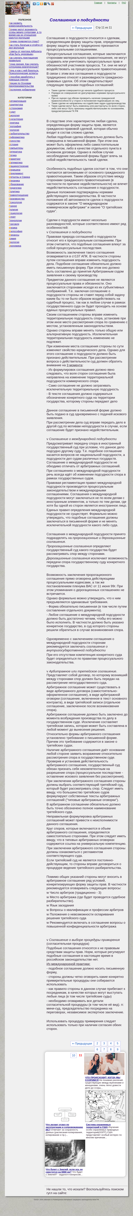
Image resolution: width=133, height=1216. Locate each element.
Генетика (14, 122)
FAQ (124, 3)
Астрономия (16, 108)
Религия (13, 209)
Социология (15, 213)
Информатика (16, 137)
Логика (13, 155)
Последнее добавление (22, 89)
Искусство (14, 140)
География (15, 126)
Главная (98, 3)
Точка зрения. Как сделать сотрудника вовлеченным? (24, 65)
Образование (16, 184)
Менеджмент (16, 173)
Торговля (14, 224)
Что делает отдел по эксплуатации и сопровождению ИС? (64, 1127)
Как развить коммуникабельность (21, 24)
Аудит (12, 111)
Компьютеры (16, 148)
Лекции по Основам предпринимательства (21, 84)
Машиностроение (19, 166)
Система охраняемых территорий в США (98, 1125)
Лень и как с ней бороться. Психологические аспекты (24, 72)
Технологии (15, 220)
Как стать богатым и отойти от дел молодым (26, 46)
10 (73, 1055)
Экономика (15, 245)
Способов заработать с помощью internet (22, 78)
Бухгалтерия (16, 119)
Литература (15, 151)
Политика (14, 191)
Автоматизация (17, 101)
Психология (15, 202)
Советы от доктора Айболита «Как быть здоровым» (25, 52)
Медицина (14, 169)
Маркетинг (15, 159)
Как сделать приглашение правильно (23, 59)
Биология (14, 115)
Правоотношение (18, 195)
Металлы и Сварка (19, 177)
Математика (16, 162)
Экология (14, 242)
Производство (17, 198)
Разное (13, 206)
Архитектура (16, 104)
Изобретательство (19, 133)
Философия (15, 231)
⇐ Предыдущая (82, 27)
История (13, 144)
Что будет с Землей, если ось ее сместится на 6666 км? (64, 1170)
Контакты (112, 3)
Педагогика (15, 187)
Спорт (12, 216)
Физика (13, 227)
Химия (12, 238)
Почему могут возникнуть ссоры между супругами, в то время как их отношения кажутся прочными (25, 33)
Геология (14, 130)
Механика (14, 180)
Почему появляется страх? (24, 41)
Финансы (14, 235)
